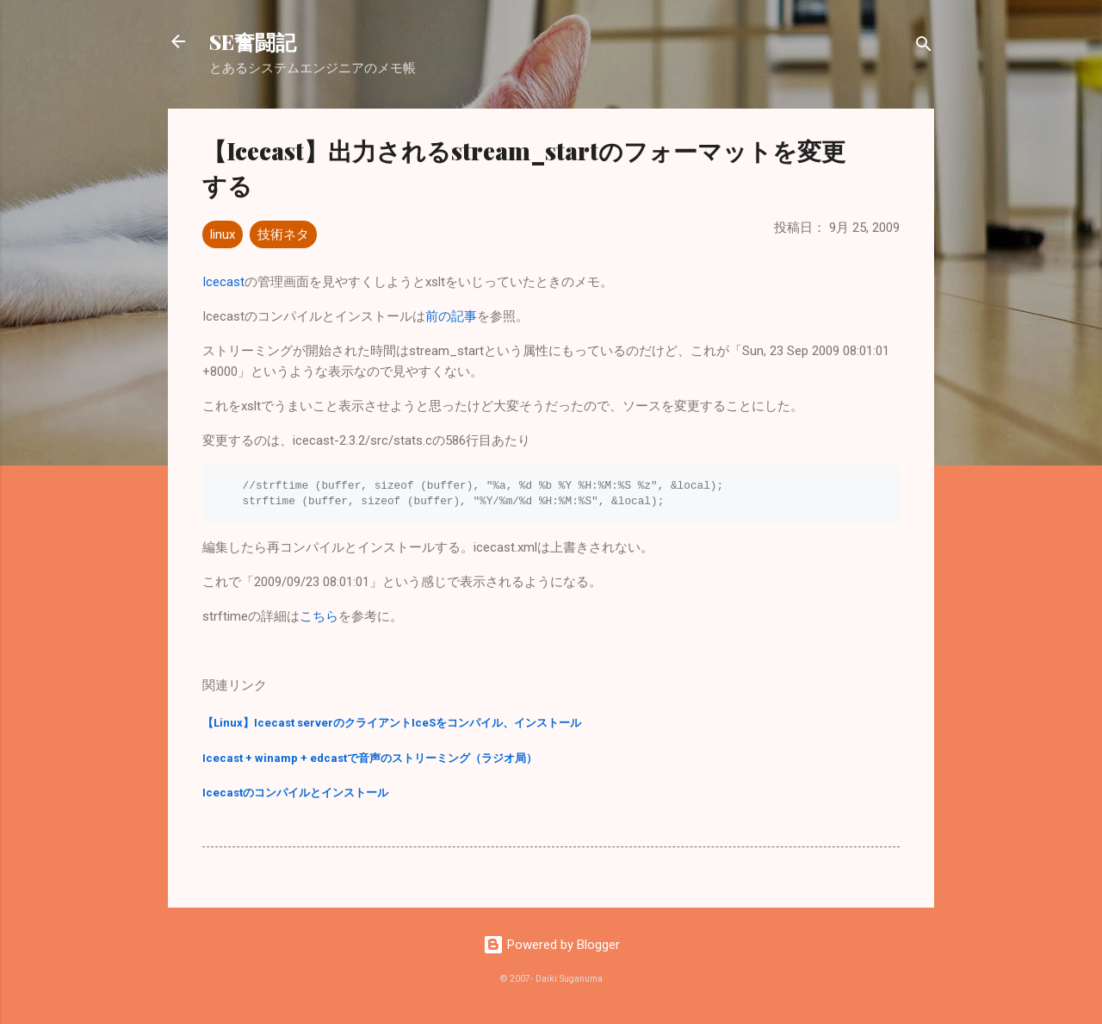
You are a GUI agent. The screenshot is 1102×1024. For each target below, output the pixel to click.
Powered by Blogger (551, 944)
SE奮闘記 (252, 41)
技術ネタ (283, 234)
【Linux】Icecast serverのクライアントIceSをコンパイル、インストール (391, 722)
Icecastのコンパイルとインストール (295, 792)
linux (222, 234)
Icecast (223, 282)
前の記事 (451, 316)
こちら (319, 616)
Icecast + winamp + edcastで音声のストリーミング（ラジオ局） (369, 758)
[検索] (923, 47)
